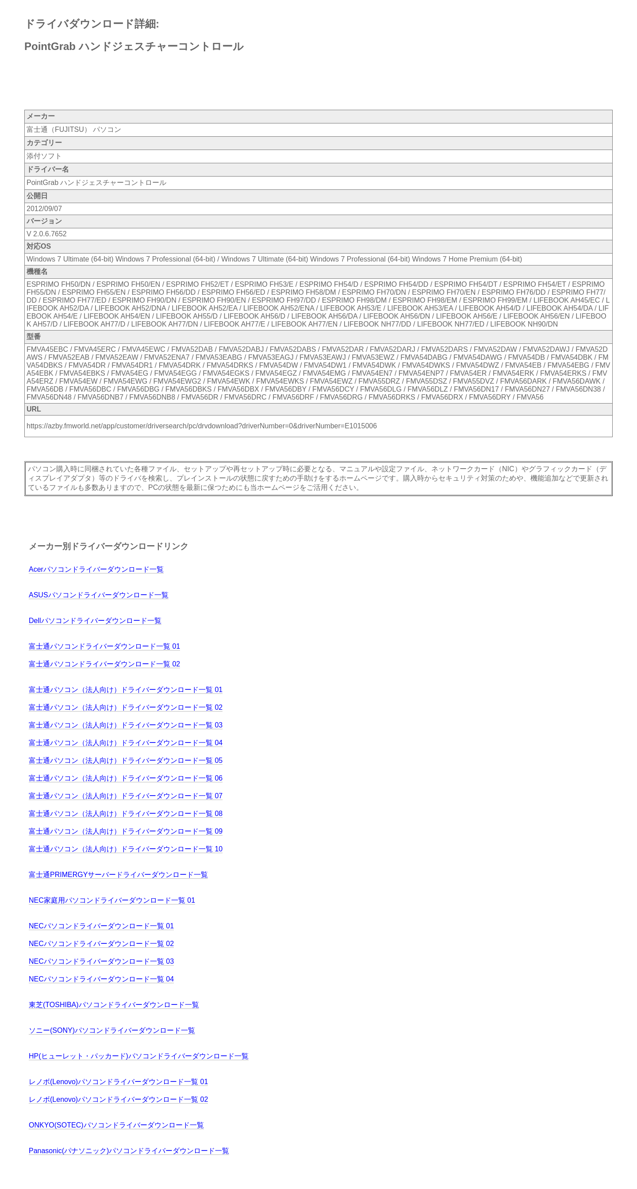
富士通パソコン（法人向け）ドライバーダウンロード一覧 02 (126, 707)
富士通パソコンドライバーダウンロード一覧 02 (104, 664)
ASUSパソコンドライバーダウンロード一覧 (99, 595)
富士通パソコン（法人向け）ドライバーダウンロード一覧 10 (126, 849)
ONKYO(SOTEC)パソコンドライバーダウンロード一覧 (116, 1125)
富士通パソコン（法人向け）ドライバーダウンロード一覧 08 (126, 813)
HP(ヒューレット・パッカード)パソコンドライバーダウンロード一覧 (139, 1056)
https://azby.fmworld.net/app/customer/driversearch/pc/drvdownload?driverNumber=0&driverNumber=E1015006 (202, 426)
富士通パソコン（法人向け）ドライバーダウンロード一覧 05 (126, 760)
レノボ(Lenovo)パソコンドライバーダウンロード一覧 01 (118, 1081)
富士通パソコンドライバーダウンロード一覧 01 (104, 646)
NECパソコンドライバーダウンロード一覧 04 (101, 979)
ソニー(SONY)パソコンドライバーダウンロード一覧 (112, 1030)
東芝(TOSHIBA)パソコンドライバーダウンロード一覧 (114, 1004)
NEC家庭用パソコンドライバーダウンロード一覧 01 (112, 900)
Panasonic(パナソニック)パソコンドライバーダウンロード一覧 (129, 1150)
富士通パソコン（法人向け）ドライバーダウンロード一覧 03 (126, 725)
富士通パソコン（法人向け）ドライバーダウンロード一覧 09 (126, 831)
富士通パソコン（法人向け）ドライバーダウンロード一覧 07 (126, 796)
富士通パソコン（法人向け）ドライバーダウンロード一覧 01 (126, 689)
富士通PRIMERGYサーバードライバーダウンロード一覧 (118, 874)
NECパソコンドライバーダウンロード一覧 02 (101, 943)
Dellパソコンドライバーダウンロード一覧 (95, 620)
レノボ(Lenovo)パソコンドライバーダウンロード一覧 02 (118, 1099)
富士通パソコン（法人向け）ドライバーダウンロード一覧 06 (126, 778)
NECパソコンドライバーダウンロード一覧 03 (101, 961)
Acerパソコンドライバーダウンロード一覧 (96, 569)
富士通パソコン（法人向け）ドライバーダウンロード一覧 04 (126, 742)
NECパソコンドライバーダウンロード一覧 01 (101, 926)
